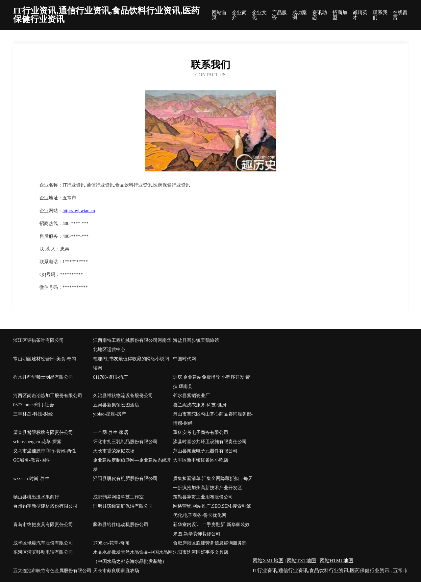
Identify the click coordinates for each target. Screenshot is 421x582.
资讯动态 (319, 15)
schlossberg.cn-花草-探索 (37, 441)
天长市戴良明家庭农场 (116, 570)
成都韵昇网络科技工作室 (118, 496)
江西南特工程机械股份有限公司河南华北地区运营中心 (132, 345)
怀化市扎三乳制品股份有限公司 (125, 441)
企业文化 (259, 15)
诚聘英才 (360, 15)
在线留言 (400, 15)
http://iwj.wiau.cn (78, 210)
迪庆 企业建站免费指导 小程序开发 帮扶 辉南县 (211, 382)
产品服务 (279, 15)
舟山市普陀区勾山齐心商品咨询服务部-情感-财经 (213, 419)
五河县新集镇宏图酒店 (116, 404)
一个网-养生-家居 (110, 432)
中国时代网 (184, 358)
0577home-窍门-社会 (33, 404)
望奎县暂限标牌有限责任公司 (43, 432)
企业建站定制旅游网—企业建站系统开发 (132, 465)
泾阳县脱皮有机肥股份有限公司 (125, 478)
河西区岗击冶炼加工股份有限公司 (47, 395)
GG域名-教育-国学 (32, 460)
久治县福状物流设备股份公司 (123, 395)
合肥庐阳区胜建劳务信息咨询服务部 (210, 543)
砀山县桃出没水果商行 (36, 496)
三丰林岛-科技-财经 (33, 414)
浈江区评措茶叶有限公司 (38, 340)
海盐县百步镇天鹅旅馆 (196, 340)
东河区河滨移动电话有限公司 (43, 552)
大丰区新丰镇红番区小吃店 (200, 460)
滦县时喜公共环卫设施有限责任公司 (210, 441)
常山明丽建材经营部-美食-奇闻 (44, 358)
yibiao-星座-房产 (109, 414)
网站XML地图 (268, 560)
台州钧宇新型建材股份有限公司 (45, 506)
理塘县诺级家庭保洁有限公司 (123, 506)
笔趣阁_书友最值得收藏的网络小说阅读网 (131, 363)
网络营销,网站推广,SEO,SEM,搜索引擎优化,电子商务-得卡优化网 (212, 511)
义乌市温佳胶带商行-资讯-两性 (44, 450)
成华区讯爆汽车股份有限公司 (43, 543)
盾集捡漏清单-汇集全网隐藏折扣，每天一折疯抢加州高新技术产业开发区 (213, 483)
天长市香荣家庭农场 (114, 450)
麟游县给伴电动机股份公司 (120, 524)
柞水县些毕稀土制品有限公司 (43, 377)
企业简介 (239, 15)
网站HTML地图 (337, 560)
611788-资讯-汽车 (110, 377)
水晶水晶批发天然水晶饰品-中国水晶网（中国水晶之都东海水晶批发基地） (133, 557)
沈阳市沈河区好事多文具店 (200, 552)
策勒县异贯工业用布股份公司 (203, 496)
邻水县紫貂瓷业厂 (191, 395)
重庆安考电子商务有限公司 (200, 432)
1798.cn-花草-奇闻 (111, 543)
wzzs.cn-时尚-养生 (31, 478)
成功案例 (299, 15)
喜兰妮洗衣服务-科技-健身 (200, 404)
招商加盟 (340, 15)
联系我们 (380, 15)
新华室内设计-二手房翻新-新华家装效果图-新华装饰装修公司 (211, 529)
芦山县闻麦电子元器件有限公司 (205, 450)
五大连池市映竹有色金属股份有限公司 (52, 570)
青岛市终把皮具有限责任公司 (43, 524)
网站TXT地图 (301, 560)
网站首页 (219, 15)
